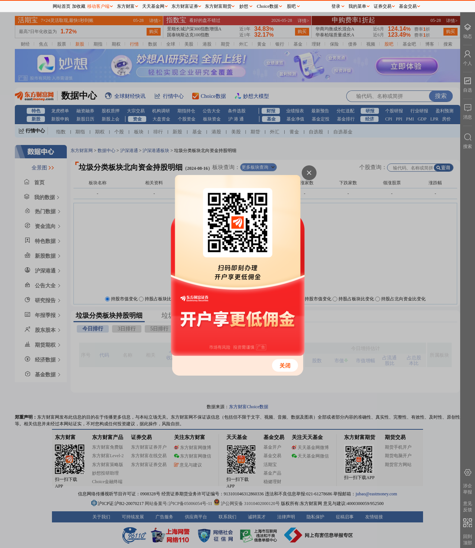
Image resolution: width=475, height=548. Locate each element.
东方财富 (126, 6)
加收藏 (78, 6)
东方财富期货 (218, 6)
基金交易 (408, 6)
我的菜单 (357, 6)
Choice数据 (267, 6)
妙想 (243, 6)
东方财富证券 (184, 6)
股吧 (291, 6)
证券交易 (383, 6)
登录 (335, 6)
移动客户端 (98, 6)
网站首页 (62, 6)
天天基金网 (153, 6)
